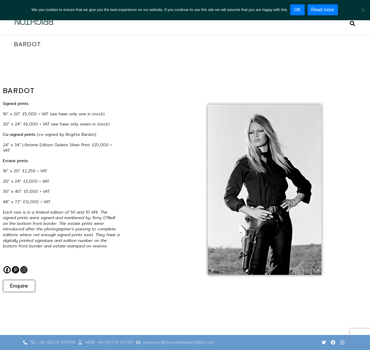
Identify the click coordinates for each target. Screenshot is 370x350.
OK (298, 9)
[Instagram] (23, 269)
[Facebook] (7, 269)
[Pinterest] (15, 269)
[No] (363, 10)
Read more (323, 9)
